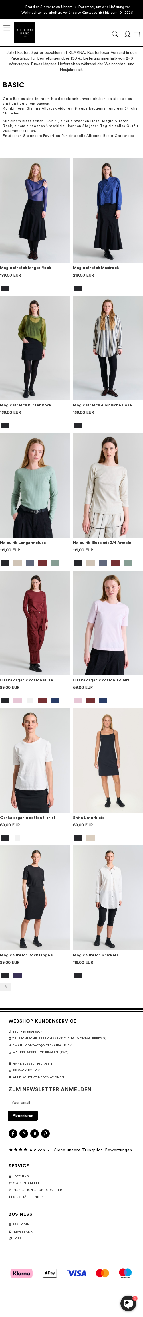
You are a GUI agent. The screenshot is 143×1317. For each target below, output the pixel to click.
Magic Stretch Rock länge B (26, 955)
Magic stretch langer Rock (25, 268)
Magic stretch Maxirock (96, 268)
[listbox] (35, 289)
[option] (5, 288)
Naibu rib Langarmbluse (23, 543)
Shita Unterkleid (89, 818)
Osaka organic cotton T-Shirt (101, 680)
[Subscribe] (23, 1116)
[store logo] (24, 32)
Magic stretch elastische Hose (102, 405)
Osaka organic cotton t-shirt (27, 818)
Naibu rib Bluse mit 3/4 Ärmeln (102, 543)
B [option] (6, 987)
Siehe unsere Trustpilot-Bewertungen (93, 1150)
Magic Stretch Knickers (96, 955)
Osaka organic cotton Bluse (26, 680)
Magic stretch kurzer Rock (25, 405)
